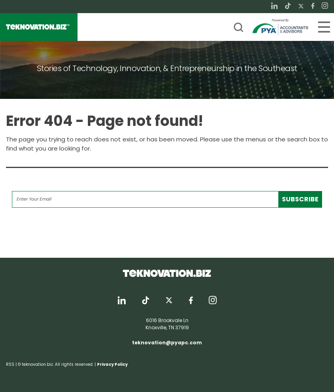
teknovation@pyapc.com (167, 342)
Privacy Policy (112, 364)
